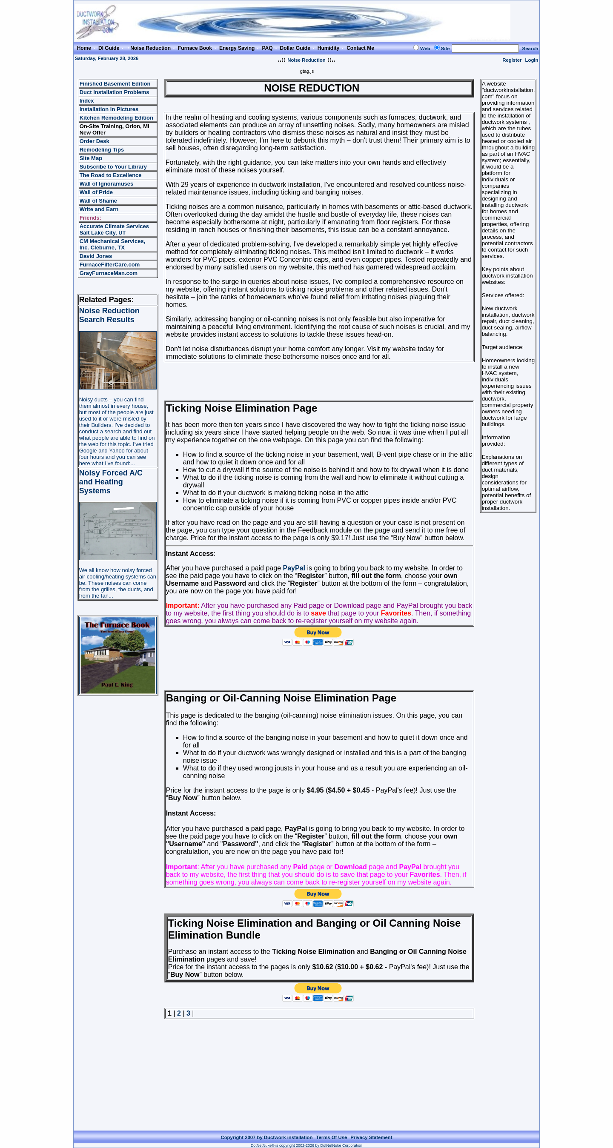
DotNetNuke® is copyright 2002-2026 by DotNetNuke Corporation (306, 1145)
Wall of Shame (98, 201)
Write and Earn (99, 209)
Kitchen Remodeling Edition (116, 118)
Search (530, 48)
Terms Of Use (331, 1137)
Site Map (91, 158)
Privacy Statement (371, 1137)
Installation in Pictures (109, 109)
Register (511, 60)
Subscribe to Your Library (113, 166)
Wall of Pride (96, 192)
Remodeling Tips (102, 149)
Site (445, 48)
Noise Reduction (306, 60)
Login (532, 60)
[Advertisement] (319, 381)
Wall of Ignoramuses (107, 183)
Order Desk (94, 141)
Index (87, 100)
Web (425, 48)
